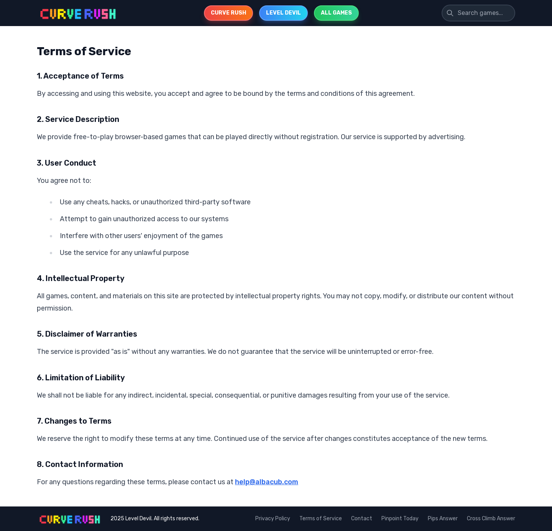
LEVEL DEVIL (283, 13)
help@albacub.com (266, 482)
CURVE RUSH (228, 13)
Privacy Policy (272, 518)
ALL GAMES (336, 13)
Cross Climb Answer (491, 518)
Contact (361, 518)
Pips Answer (443, 518)
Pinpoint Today (400, 518)
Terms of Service (320, 518)
